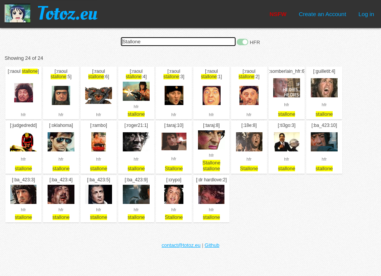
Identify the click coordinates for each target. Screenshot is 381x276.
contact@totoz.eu (181, 245)
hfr (23, 114)
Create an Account (322, 14)
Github (212, 245)
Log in (366, 14)
